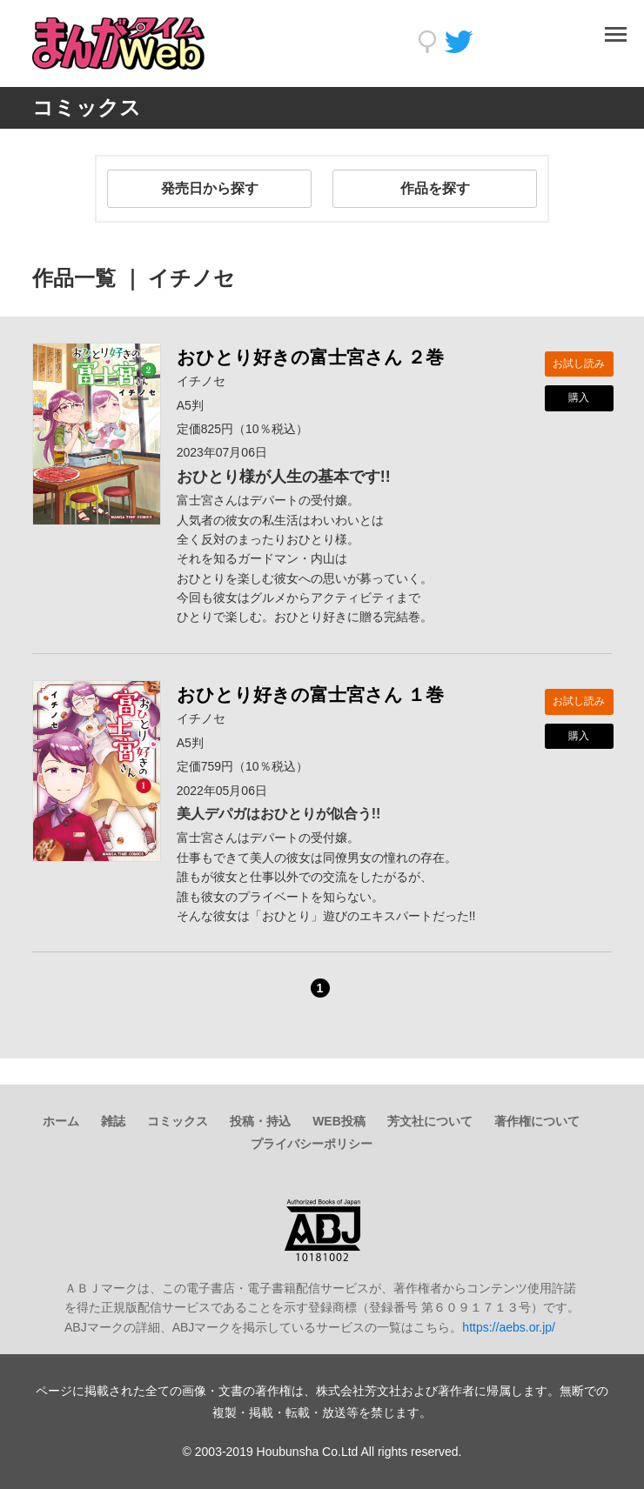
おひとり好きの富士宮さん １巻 (311, 694)
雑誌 (113, 1121)
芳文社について (430, 1121)
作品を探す (435, 188)
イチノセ (201, 381)
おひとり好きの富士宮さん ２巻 (311, 357)
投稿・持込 (260, 1121)
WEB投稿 (339, 1121)
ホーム (61, 1121)
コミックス (177, 1121)
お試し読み (579, 363)
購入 (578, 397)
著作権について (537, 1121)
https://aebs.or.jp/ (508, 1327)
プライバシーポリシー (311, 1144)
